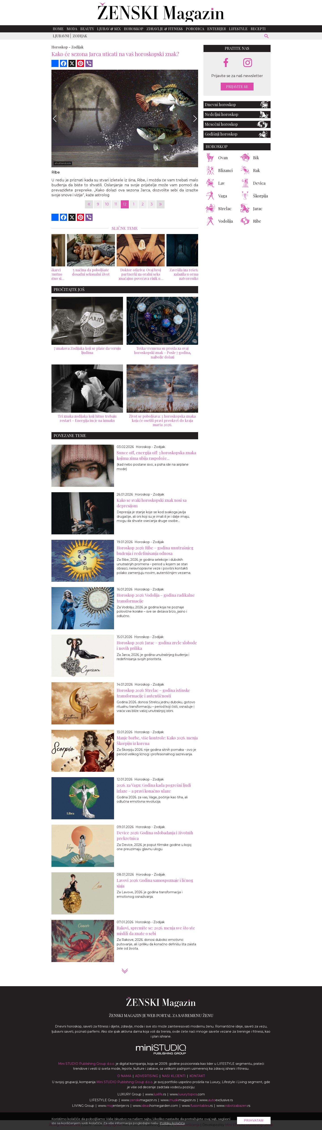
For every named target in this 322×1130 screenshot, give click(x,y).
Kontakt (197, 1076)
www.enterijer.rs (113, 1106)
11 (115, 204)
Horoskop (133, 28)
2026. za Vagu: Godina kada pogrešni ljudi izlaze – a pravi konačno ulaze (154, 788)
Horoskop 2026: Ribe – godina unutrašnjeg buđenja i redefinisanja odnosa (155, 550)
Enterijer (216, 28)
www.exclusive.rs (216, 1100)
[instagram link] (248, 62)
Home (58, 28)
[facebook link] (225, 63)
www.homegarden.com (155, 1106)
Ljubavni (61, 35)
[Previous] (54, 119)
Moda (72, 28)
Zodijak (80, 35)
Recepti (258, 28)
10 (107, 204)
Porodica (195, 28)
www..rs (155, 1094)
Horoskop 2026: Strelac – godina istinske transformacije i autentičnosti (153, 693)
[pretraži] (267, 36)
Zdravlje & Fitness (164, 28)
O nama (124, 1076)
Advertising (146, 1076)
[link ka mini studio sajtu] (161, 1053)
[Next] (194, 119)
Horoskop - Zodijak (150, 447)
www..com (187, 1094)
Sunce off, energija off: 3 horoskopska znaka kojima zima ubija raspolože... (156, 455)
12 (125, 204)
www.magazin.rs (139, 1100)
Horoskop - (60, 47)
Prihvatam (254, 1120)
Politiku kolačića (172, 1123)
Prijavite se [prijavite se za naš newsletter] (237, 86)
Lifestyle (238, 28)
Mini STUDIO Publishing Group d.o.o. (86, 1064)
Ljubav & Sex (109, 28)
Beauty (87, 28)
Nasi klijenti (174, 1076)
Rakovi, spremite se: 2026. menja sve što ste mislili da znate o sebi (156, 930)
